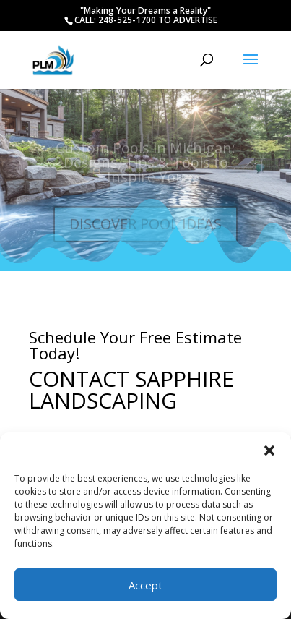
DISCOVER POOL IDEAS (145, 226)
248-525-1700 (128, 20)
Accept (145, 585)
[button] (269, 450)
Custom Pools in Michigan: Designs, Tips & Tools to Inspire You (145, 165)
